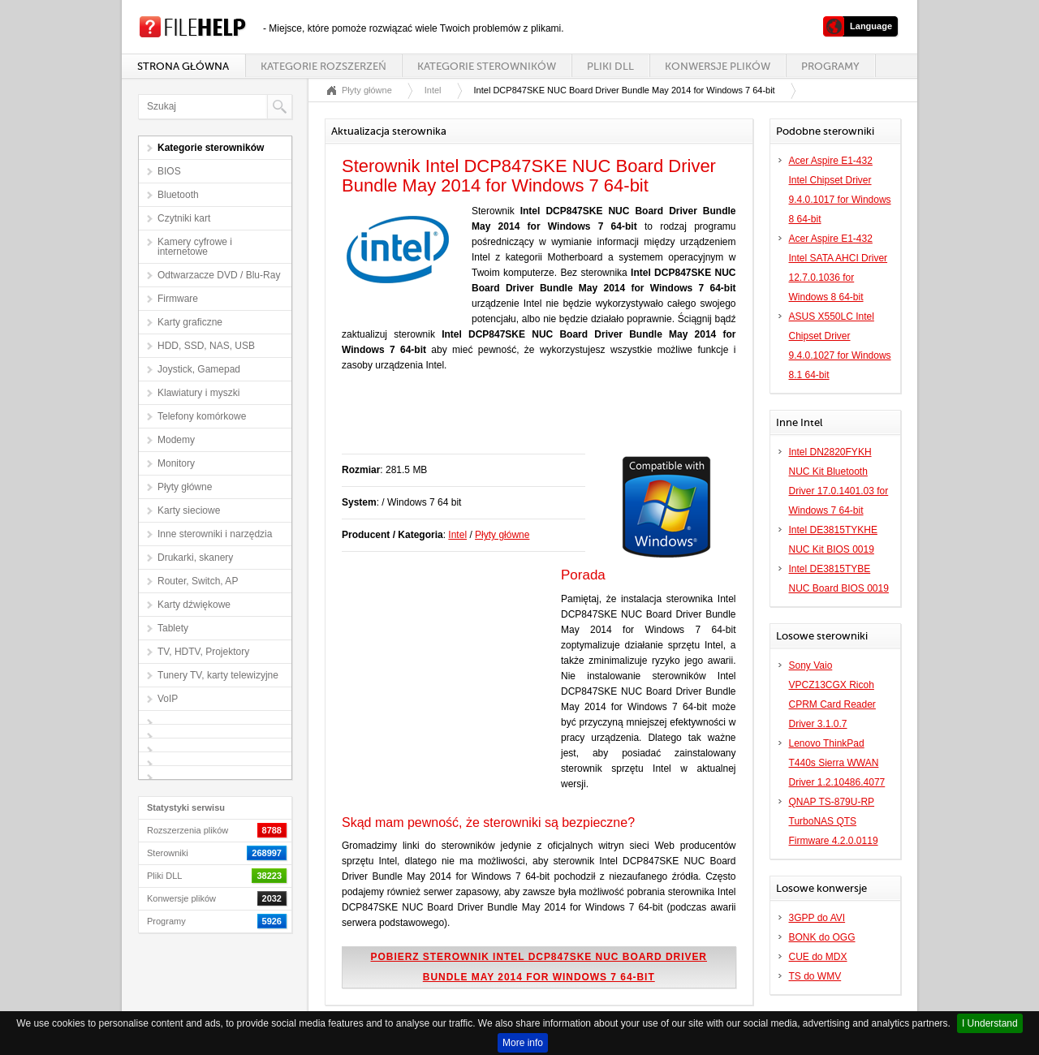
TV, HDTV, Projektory (203, 651)
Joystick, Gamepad (198, 369)
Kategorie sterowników (486, 66)
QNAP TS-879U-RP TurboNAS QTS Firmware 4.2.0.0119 (833, 821)
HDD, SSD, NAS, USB (206, 345)
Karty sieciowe (188, 510)
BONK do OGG (822, 937)
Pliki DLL (610, 66)
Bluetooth (178, 194)
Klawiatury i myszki (198, 392)
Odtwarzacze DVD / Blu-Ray (218, 275)
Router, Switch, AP (197, 581)
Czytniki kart (183, 218)
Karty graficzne (189, 322)
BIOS (169, 171)
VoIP (167, 698)
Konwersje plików (717, 66)
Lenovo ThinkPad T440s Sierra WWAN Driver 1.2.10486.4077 (837, 763)
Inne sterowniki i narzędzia (214, 534)
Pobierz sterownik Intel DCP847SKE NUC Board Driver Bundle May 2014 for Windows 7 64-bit (539, 967)
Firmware (177, 298)
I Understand (990, 1023)
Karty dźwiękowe (194, 604)
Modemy (176, 440)
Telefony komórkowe (201, 416)
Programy (830, 66)
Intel (433, 90)
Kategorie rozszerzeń (323, 66)
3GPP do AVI (817, 918)
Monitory (176, 463)
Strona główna (183, 66)
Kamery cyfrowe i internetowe (194, 246)
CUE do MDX (818, 956)
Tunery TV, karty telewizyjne (217, 675)
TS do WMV (815, 976)
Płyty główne (184, 487)
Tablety (172, 628)
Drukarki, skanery (195, 557)
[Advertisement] (532, 421)
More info (522, 1043)
